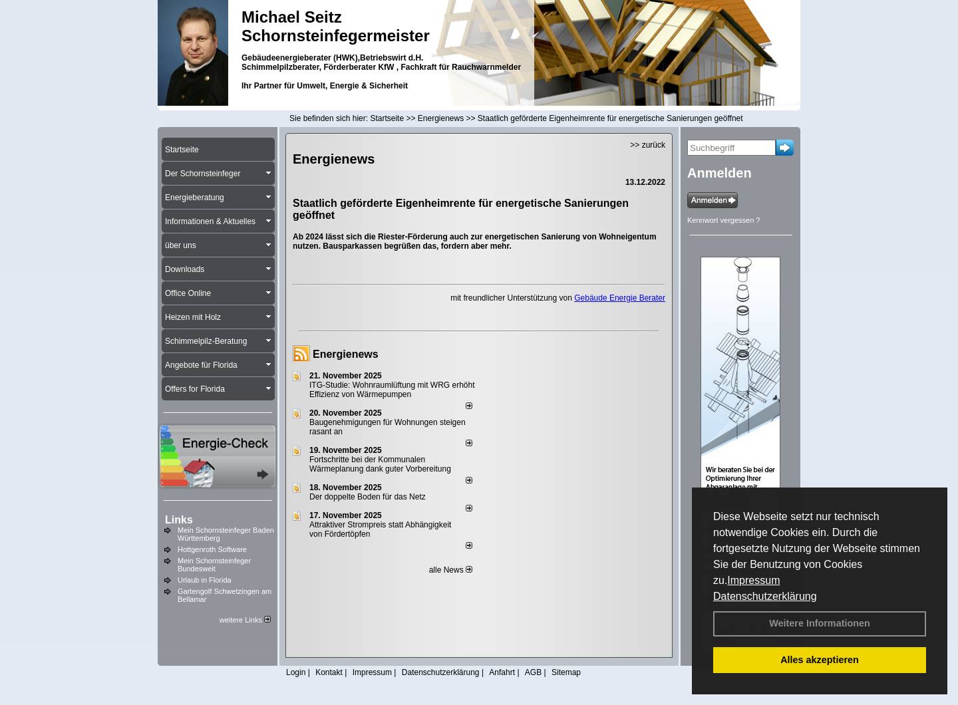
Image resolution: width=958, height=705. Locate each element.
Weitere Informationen (819, 623)
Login (295, 672)
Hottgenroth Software (212, 549)
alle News (450, 570)
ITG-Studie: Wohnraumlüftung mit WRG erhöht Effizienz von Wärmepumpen (392, 389)
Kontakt (329, 672)
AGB (533, 672)
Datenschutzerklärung (765, 596)
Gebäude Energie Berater (619, 298)
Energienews (346, 354)
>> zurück (647, 145)
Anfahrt (502, 672)
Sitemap (566, 672)
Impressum (753, 580)
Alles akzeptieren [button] (819, 659)
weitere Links (245, 620)
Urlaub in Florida (205, 580)
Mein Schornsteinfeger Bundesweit (214, 565)
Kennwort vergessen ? (723, 220)
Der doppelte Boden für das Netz (367, 496)
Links (179, 519)
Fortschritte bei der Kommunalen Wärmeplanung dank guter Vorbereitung (380, 464)
